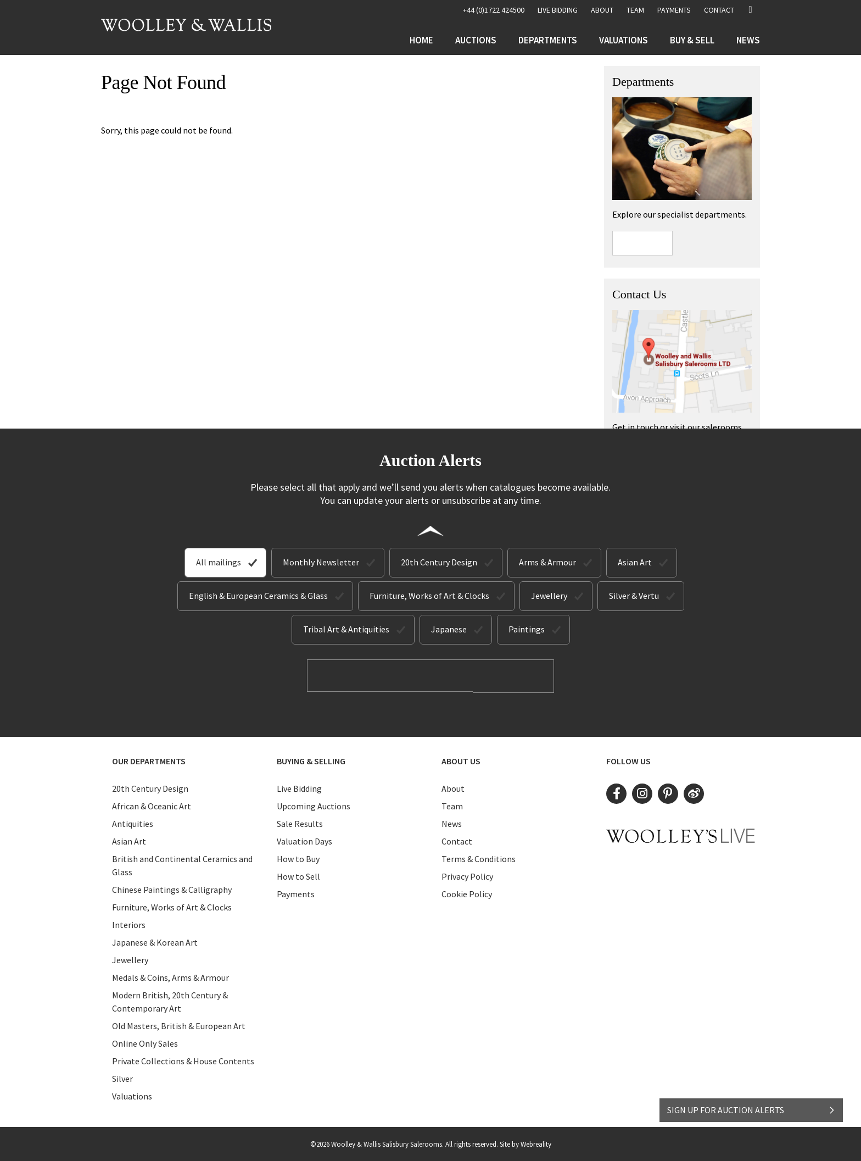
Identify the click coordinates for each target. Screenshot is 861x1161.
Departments (547, 40)
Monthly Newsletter (321, 562)
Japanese (449, 629)
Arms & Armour (547, 562)
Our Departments (149, 759)
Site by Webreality (525, 1143)
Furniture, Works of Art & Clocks (429, 595)
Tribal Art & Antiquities (346, 629)
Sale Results (300, 822)
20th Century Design (439, 562)
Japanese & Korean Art (155, 941)
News (748, 40)
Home (421, 40)
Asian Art (635, 562)
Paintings (526, 629)
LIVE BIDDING (558, 10)
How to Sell (298, 875)
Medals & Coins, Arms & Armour (170, 976)
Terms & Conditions (478, 857)
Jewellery (549, 595)
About (602, 10)
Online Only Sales (145, 1042)
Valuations (623, 40)
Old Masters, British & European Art (178, 1024)
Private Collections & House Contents (183, 1059)
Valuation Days (304, 840)
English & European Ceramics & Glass (258, 595)
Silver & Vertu (634, 595)
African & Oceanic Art (151, 804)
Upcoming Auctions (313, 804)
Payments (674, 10)
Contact (719, 10)
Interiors (129, 923)
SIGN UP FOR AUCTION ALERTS (751, 1104)
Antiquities (132, 822)
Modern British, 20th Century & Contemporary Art (170, 1000)
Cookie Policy (466, 892)
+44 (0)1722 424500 (493, 10)
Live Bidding (299, 787)
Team (635, 10)
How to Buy (298, 857)
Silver (122, 1077)
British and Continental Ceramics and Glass (182, 864)
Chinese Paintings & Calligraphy (172, 888)
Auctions (475, 40)
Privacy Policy (467, 875)
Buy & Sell (692, 40)
